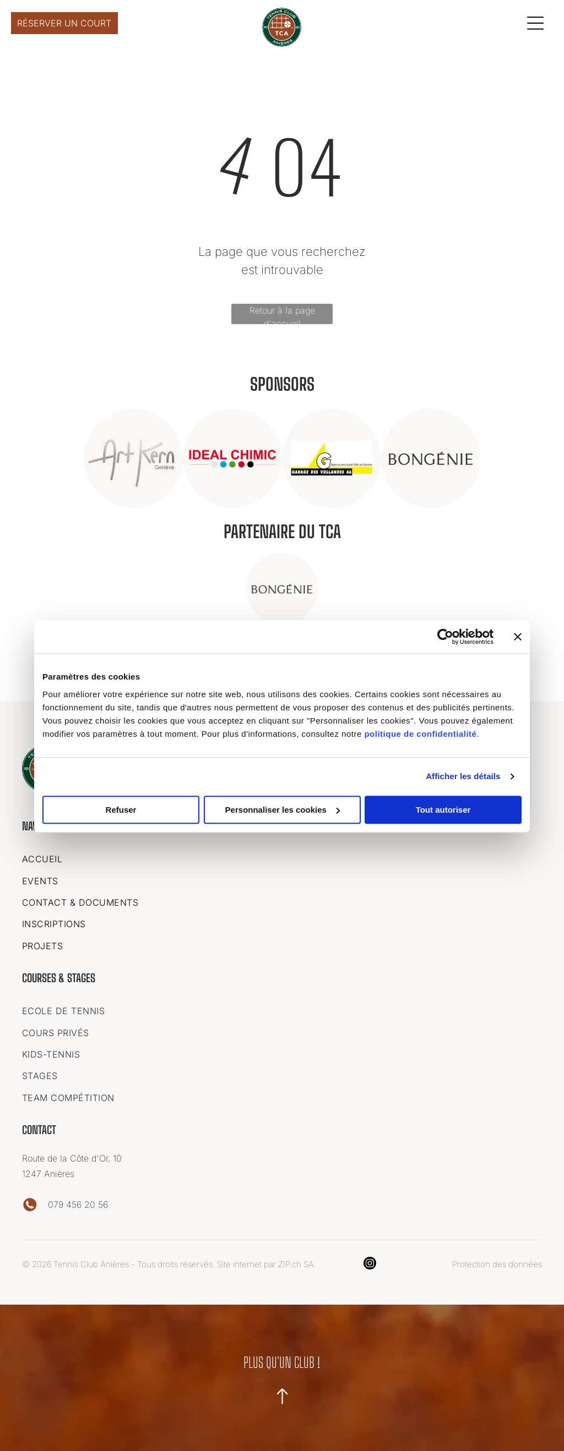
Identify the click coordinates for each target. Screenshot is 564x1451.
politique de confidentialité (420, 732)
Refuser (121, 808)
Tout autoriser (443, 808)
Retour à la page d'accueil (282, 312)
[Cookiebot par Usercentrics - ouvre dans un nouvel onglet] (445, 636)
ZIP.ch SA (296, 1262)
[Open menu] (535, 22)
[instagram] (370, 1262)
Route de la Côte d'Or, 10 (73, 1156)
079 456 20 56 (78, 1202)
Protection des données (497, 1262)
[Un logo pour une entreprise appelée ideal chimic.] (232, 456)
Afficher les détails (463, 775)
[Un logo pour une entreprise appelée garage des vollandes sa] (331, 456)
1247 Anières (48, 1171)
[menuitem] (282, 856)
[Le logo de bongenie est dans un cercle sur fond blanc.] (430, 456)
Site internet (239, 1262)
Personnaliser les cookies (282, 808)
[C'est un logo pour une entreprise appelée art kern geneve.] (133, 456)
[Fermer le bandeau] (518, 636)
